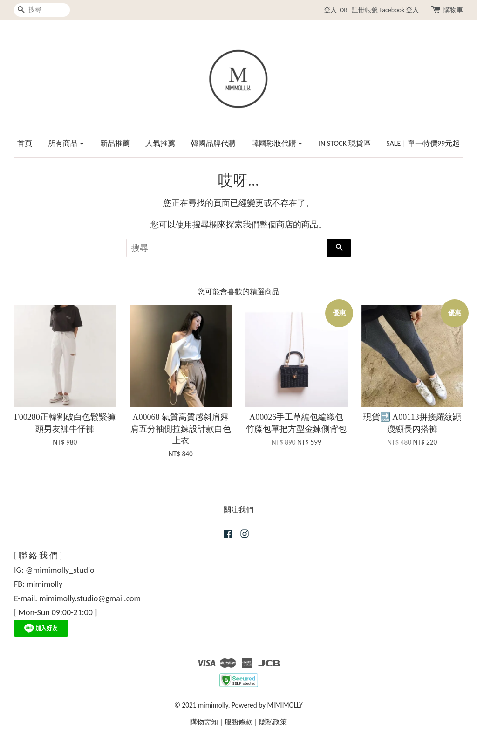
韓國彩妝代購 (277, 143)
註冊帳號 (365, 10)
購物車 (453, 10)
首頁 (24, 143)
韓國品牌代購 (213, 143)
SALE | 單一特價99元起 (423, 143)
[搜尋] (42, 10)
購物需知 (204, 721)
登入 (330, 10)
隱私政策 (273, 721)
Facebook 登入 (399, 10)
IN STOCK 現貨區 (345, 143)
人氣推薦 (160, 143)
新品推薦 (115, 143)
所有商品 (66, 143)
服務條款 (238, 721)
